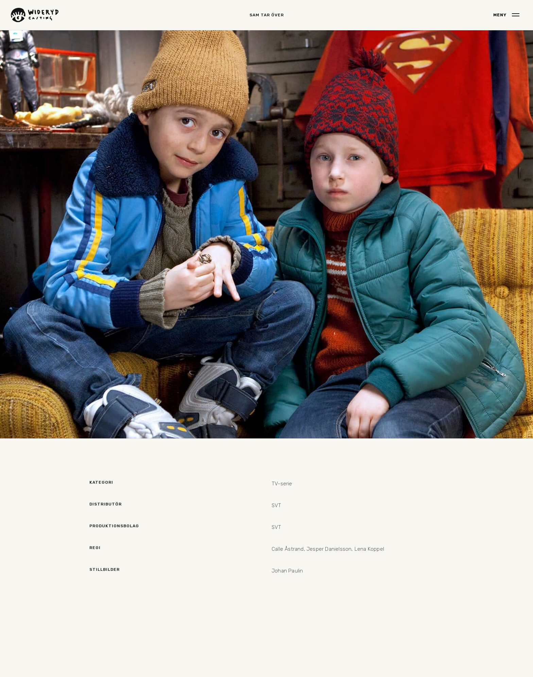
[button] (506, 15)
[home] (34, 15)
